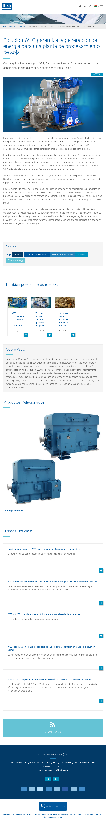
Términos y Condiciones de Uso (62, 814)
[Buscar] (90, 6)
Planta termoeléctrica (62, 254)
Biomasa (82, 254)
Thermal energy (15, 260)
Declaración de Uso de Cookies (34, 814)
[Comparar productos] (85, 6)
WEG (6, 6)
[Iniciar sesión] (80, 6)
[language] (96, 6)
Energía (17, 254)
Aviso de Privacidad (11, 814)
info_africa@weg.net (60, 770)
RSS (79, 814)
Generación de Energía (37, 254)
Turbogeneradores (14, 510)
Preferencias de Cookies (55, 806)
